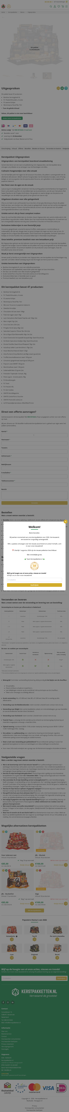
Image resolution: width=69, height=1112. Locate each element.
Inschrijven (35, 585)
